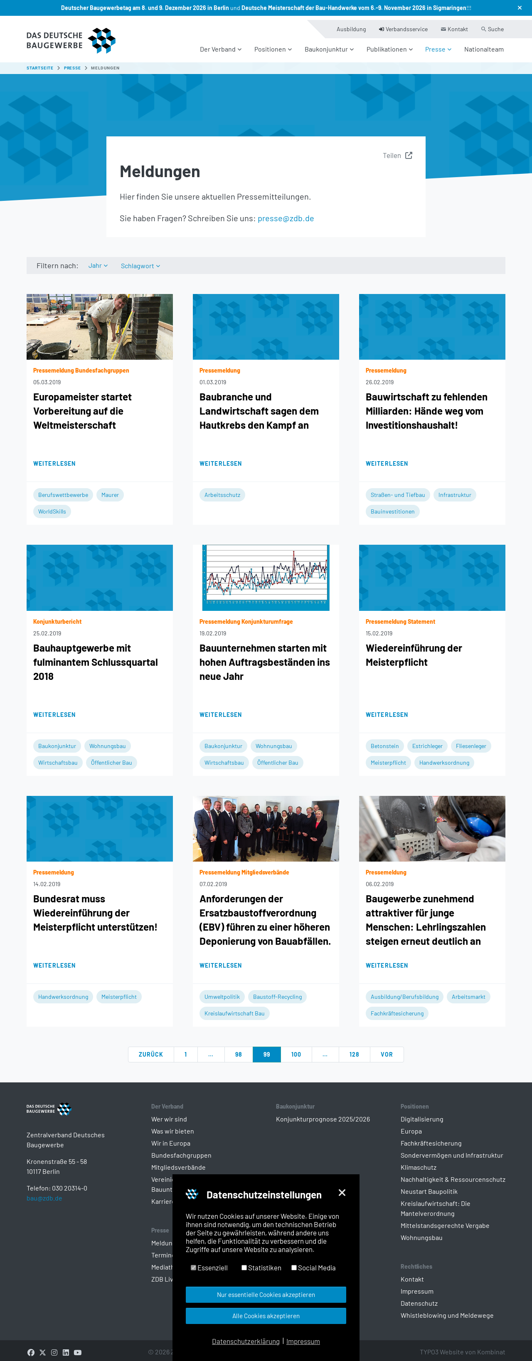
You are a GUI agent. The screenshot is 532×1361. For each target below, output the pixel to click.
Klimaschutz (418, 1162)
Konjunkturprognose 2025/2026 (323, 1114)
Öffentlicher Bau (111, 757)
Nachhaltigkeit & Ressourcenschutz (453, 1174)
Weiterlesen (54, 458)
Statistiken (261, 1267)
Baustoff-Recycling (277, 991)
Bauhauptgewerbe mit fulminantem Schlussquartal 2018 (95, 657)
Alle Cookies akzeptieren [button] (266, 1315)
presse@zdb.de (286, 213)
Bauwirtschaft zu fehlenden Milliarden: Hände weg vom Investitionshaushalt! (427, 406)
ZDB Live (164, 1274)
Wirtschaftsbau (58, 757)
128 (355, 1049)
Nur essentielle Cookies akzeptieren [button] (266, 1294)
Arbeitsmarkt (468, 991)
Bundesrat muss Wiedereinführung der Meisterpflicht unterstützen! (95, 908)
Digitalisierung (422, 1114)
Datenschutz (419, 1298)
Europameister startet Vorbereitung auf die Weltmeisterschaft (82, 406)
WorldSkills (52, 506)
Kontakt (412, 1274)
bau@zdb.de (44, 1206)
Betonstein (385, 741)
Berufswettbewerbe (63, 490)
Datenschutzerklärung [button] (246, 1341)
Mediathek (166, 1262)
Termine (163, 1250)
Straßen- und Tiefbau (398, 490)
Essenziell (209, 1267)
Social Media (313, 1267)
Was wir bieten (172, 1126)
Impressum (417, 1286)
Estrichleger (427, 741)
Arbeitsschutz (222, 490)
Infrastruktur (454, 490)
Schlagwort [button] (139, 261)
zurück (151, 1049)
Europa (411, 1126)
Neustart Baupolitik (429, 1187)
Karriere (163, 1196)
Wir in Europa (170, 1138)
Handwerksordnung (444, 757)
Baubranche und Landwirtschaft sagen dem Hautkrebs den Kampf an (259, 406)
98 (238, 1049)
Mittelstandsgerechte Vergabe (445, 1221)
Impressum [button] (303, 1341)
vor (387, 1049)
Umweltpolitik (222, 991)
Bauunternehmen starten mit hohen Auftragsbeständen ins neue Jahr (265, 657)
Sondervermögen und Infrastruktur (452, 1150)
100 (296, 1049)
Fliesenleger (471, 741)
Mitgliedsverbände (178, 1162)
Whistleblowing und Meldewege (447, 1310)
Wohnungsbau (107, 741)
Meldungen (167, 1238)
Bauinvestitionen (393, 506)
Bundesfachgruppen (181, 1150)
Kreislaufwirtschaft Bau (234, 1008)
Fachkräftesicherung (397, 1008)
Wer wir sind (169, 1114)
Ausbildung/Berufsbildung (404, 991)
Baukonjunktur (57, 741)
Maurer (110, 490)
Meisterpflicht (388, 757)
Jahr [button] (96, 261)
